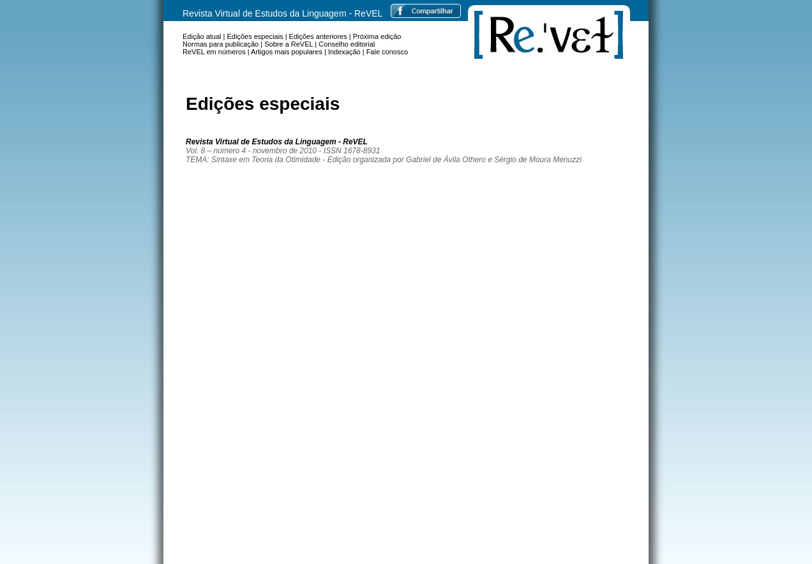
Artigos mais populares (286, 52)
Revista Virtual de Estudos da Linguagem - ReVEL (282, 13)
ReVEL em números (214, 52)
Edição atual (202, 36)
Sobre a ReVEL (288, 44)
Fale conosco (387, 52)
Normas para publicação (221, 44)
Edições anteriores (318, 36)
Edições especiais (255, 36)
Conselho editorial (347, 44)
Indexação (344, 52)
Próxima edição (377, 36)
